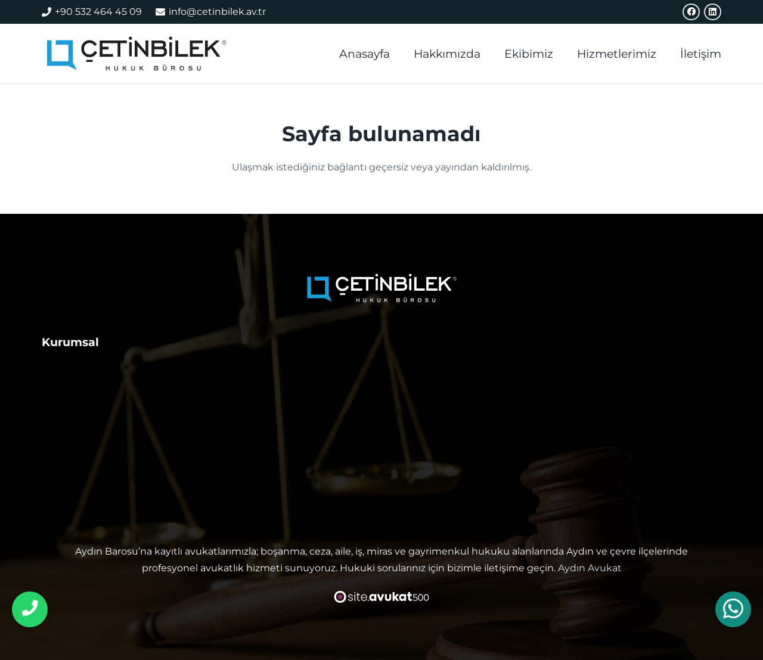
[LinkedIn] (712, 12)
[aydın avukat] (139, 53)
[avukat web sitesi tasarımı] (382, 597)
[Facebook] (691, 12)
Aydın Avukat (590, 568)
